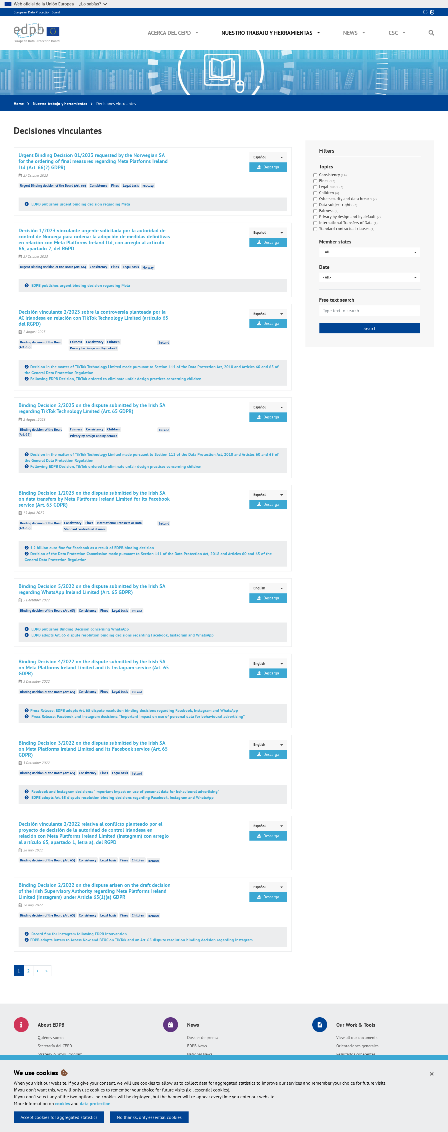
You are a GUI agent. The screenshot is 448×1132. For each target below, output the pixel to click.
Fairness (76, 342)
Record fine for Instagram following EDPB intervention (78, 933)
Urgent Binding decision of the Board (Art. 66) (53, 185)
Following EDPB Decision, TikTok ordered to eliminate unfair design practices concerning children (115, 378)
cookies (62, 1103)
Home (19, 103)
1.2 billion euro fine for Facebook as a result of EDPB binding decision (92, 547)
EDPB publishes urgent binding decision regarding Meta (80, 204)
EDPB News (197, 1045)
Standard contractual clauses (84, 529)
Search (370, 328)
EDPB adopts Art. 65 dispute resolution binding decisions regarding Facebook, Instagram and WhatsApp (122, 635)
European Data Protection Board (37, 12)
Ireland (164, 342)
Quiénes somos (51, 1037)
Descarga (268, 167)
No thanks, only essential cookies (149, 1117)
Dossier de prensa (202, 1037)
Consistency (98, 185)
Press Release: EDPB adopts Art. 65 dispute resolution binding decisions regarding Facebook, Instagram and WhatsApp (134, 710)
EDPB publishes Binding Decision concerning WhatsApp (79, 629)
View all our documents (356, 1037)
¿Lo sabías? (93, 3)
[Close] (431, 1073)
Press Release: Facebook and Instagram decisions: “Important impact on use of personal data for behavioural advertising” (137, 716)
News (350, 33)
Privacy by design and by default (93, 348)
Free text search (336, 300)
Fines (115, 185)
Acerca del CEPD (169, 33)
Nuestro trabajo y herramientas (267, 33)
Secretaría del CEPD (55, 1045)
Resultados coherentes (355, 1054)
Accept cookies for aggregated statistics (59, 1117)
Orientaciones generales (357, 1045)
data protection (95, 1103)
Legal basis (131, 185)
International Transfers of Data (119, 523)
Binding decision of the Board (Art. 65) (47, 610)
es (425, 12)
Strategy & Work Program (60, 1054)
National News (199, 1054)
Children (113, 342)
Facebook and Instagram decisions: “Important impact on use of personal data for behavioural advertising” (124, 791)
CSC (393, 33)
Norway (148, 186)
